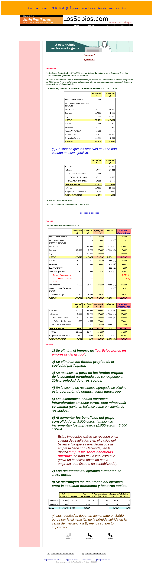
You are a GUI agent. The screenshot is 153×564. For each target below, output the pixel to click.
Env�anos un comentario (52, 560)
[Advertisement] (76, 34)
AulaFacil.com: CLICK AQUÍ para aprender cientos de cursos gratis (76, 8)
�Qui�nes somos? (103, 560)
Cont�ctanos (86, 560)
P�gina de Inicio (72, 560)
